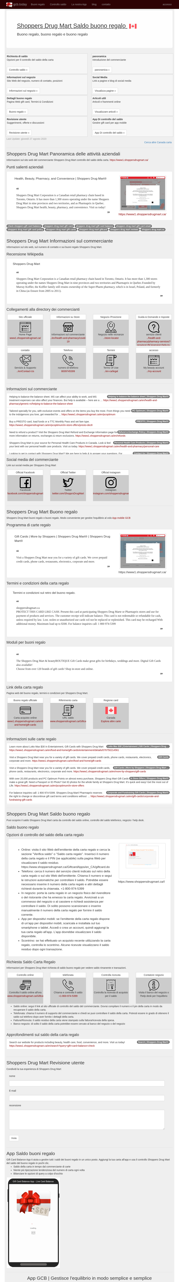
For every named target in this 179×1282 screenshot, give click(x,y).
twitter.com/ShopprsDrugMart (68, 493)
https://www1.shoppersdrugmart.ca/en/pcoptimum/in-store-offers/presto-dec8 (50, 425)
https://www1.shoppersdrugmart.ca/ (129, 160)
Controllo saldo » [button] (18, 69)
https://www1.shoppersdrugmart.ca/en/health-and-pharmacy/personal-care (118, 446)
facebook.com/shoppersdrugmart (25, 493)
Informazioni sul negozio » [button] (23, 90)
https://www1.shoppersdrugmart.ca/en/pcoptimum (88, 414)
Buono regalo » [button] (17, 111)
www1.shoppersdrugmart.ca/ (25, 338)
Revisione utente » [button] (19, 132)
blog (94, 4)
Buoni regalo (38, 4)
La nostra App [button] (79, 4)
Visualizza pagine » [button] (105, 90)
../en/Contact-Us (25, 371)
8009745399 (68, 371)
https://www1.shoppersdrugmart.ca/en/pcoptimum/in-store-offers (49, 785)
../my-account (153, 371)
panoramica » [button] (102, 69)
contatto (106, 4)
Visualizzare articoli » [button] (106, 111)
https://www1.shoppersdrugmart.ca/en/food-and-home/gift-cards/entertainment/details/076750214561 (64, 750)
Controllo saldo (58, 4)
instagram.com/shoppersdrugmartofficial (115, 493)
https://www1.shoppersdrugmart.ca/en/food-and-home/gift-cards (66, 760)
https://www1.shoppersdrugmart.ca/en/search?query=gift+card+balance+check (52, 1045)
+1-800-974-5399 (68, 996)
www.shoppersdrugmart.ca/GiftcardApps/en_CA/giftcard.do (82, 721)
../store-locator (111, 338)
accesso (167, 4)
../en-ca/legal (111, 371)
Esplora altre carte (111, 721)
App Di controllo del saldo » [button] (109, 132)
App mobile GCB (121, 518)
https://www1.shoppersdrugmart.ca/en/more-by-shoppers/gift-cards (109, 771)
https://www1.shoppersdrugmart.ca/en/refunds (100, 435)
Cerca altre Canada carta (158, 142)
